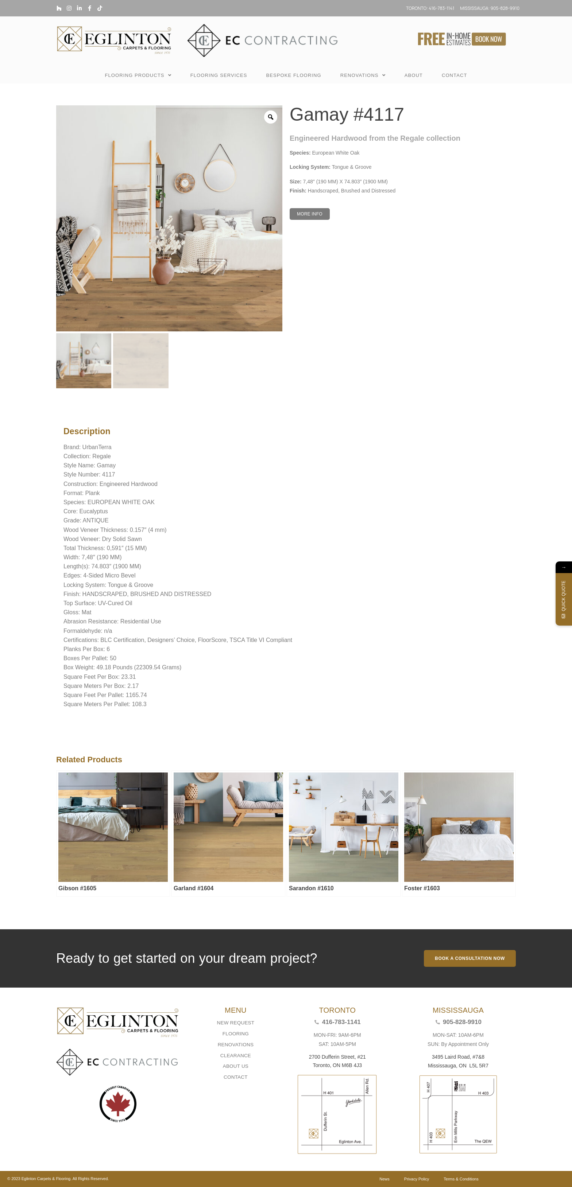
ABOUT (414, 75)
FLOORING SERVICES (218, 75)
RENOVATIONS (363, 75)
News (384, 1179)
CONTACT (454, 75)
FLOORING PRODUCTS (138, 75)
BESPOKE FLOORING (293, 75)
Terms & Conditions (461, 1179)
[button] (310, 214)
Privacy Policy (416, 1179)
